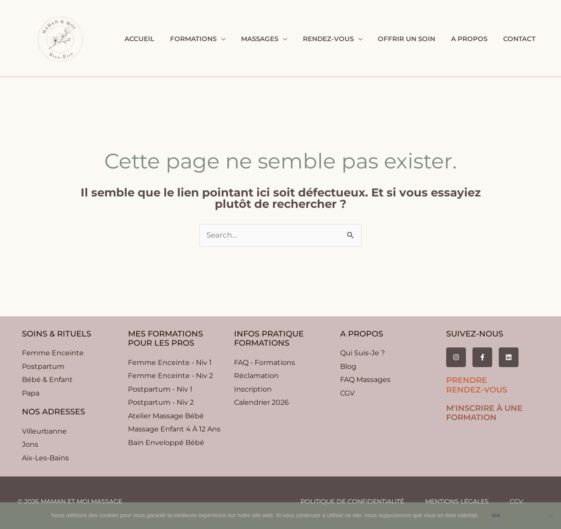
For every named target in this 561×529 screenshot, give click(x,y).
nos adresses (53, 412)
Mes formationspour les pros (165, 338)
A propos (361, 334)
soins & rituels (56, 334)
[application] (235, 39)
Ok (496, 515)
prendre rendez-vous (476, 385)
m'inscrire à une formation (484, 413)
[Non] (550, 515)
